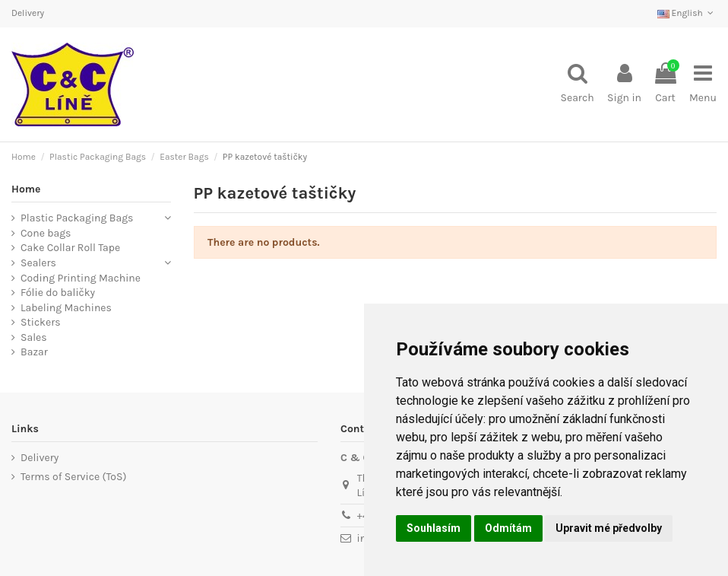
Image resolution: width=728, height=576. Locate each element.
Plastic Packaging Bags (77, 218)
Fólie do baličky (58, 292)
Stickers (41, 322)
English (687, 13)
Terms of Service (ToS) (73, 476)
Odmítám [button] (508, 528)
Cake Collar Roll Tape (70, 247)
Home (26, 189)
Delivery (27, 13)
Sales (34, 337)
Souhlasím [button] (434, 528)
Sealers (38, 262)
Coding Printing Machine (81, 278)
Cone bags (46, 233)
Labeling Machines (66, 307)
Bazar (34, 351)
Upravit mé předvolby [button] (608, 528)
